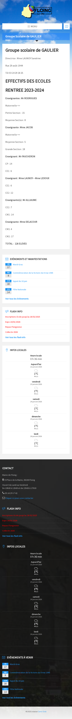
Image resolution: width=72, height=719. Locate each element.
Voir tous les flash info (15, 337)
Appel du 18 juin (20, 281)
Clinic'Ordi (42, 711)
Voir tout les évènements (13, 697)
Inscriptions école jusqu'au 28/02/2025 (22, 316)
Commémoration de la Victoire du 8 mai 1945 (33, 272)
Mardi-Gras (18, 264)
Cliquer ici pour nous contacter (19, 498)
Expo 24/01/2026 (12, 322)
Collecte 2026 (11, 332)
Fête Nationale (19, 289)
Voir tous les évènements (17, 298)
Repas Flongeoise (13, 327)
